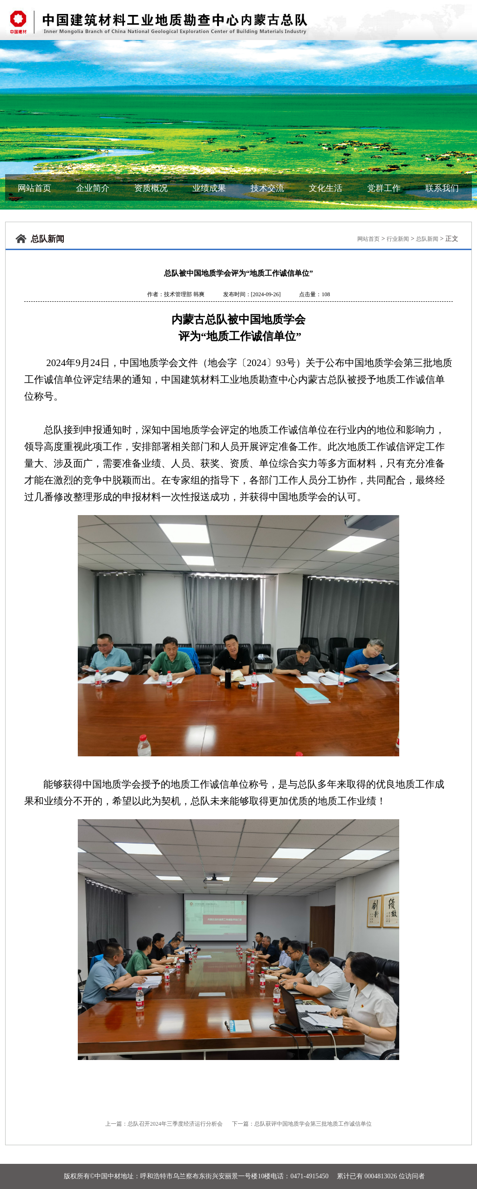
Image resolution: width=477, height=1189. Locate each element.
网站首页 (34, 188)
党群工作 (384, 188)
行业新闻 (398, 239)
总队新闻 (427, 239)
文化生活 (325, 188)
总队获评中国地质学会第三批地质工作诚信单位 (313, 1124)
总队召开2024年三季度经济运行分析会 (175, 1124)
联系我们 (442, 188)
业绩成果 (209, 188)
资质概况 (151, 188)
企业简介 (92, 188)
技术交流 (267, 188)
